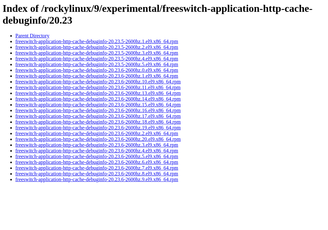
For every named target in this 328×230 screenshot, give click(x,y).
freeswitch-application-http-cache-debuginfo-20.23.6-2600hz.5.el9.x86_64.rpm (96, 156)
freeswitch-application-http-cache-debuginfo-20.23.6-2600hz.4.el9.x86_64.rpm (96, 150)
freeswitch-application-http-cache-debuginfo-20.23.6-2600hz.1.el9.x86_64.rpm (96, 76)
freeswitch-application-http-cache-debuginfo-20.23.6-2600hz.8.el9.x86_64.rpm (96, 173)
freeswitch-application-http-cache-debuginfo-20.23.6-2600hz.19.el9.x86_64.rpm (98, 127)
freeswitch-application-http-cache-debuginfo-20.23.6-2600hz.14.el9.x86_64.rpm (98, 99)
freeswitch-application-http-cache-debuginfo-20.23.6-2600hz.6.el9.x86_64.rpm (96, 162)
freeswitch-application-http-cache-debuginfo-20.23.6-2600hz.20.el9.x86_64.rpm (98, 139)
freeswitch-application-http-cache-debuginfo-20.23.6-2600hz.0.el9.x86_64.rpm (96, 70)
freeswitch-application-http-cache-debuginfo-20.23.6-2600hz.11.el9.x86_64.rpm (98, 87)
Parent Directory (32, 35)
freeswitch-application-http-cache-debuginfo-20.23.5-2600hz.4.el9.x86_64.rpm (96, 58)
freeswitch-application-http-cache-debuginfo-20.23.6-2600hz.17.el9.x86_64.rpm (98, 116)
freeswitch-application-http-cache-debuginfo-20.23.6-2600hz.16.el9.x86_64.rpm (98, 110)
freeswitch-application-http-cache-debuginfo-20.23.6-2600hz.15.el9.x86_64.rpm (98, 104)
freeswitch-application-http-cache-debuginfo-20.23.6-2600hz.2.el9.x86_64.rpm (96, 133)
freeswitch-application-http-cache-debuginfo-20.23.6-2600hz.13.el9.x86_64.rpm (98, 93)
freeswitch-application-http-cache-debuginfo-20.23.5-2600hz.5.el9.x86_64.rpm (96, 64)
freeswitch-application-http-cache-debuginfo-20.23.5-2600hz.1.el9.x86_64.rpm (96, 41)
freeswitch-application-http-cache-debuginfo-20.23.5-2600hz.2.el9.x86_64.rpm (96, 47)
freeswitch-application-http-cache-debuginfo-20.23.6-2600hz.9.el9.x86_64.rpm (96, 179)
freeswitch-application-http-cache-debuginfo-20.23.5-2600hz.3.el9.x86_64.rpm (96, 53)
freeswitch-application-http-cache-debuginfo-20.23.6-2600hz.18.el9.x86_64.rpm (98, 122)
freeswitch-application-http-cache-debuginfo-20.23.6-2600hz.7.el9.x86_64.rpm (96, 168)
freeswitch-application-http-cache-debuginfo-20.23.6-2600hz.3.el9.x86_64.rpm (96, 145)
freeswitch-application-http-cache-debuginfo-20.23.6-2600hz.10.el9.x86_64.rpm (98, 81)
